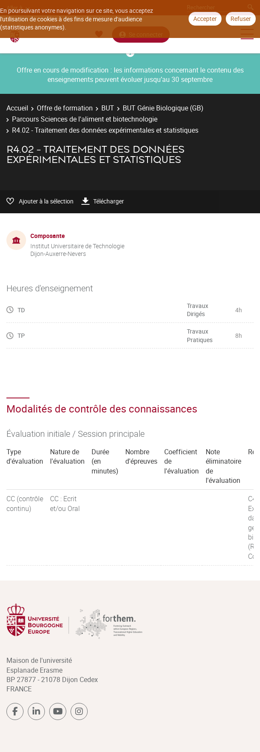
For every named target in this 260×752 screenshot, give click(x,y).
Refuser (240, 19)
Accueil (17, 108)
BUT (107, 108)
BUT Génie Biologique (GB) (163, 108)
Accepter (205, 19)
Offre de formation (65, 108)
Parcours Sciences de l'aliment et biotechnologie (84, 119)
